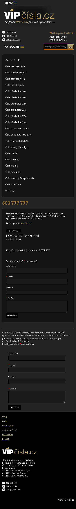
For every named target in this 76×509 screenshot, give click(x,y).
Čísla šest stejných (15, 78)
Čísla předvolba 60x (15, 91)
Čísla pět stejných (14, 84)
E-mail (9, 277)
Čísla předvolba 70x (15, 97)
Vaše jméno (11, 266)
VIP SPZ (9, 190)
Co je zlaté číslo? (9, 430)
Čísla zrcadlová (13, 184)
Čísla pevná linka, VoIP (16, 128)
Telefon (9, 287)
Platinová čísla (12, 60)
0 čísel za (61, 36)
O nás (4, 421)
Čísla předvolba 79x (15, 122)
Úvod (4, 417)
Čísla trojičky (11, 165)
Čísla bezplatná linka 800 (18, 134)
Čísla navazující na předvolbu (20, 178)
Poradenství (7, 434)
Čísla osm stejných (15, 66)
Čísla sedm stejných (15, 72)
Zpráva (10, 298)
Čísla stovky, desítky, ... (17, 147)
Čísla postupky (12, 171)
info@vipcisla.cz (13, 39)
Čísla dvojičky (12, 159)
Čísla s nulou (11, 153)
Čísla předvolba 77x (15, 116)
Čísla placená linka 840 (16, 140)
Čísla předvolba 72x (15, 103)
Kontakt (5, 439)
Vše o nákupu (8, 426)
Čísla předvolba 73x (15, 109)
